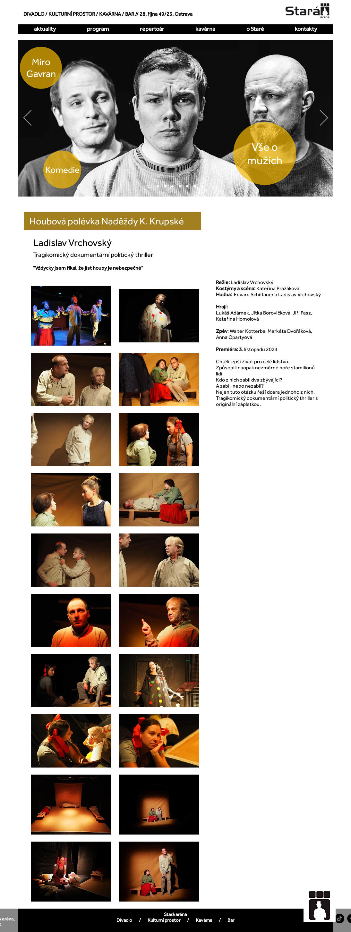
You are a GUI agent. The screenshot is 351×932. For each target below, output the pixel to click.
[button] (152, 29)
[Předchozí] (27, 118)
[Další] (324, 118)
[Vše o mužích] (149, 186)
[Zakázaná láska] (180, 186)
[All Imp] (187, 186)
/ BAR (128, 14)
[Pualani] (194, 186)
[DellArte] (202, 186)
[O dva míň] (158, 186)
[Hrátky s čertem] (165, 186)
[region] (323, 902)
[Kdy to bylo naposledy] (172, 186)
